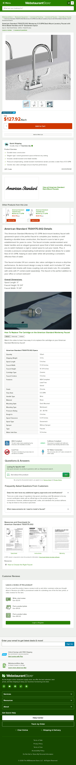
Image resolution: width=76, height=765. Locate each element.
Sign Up (70, 644)
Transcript (14, 336)
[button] (26, 104)
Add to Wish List (38, 134)
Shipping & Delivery (51, 730)
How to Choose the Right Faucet (27, 565)
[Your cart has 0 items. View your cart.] (70, 3)
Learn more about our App (17, 668)
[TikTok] (21, 686)
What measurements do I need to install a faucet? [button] (26, 509)
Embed (22, 336)
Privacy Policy (58, 480)
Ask (66, 475)
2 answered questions (20, 30)
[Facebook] (15, 686)
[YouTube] (9, 686)
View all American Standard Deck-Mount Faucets (53, 188)
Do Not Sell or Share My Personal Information (38, 754)
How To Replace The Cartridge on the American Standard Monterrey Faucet (37, 332)
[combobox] (38, 8)
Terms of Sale (38, 740)
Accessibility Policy (38, 751)
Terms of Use (47, 480)
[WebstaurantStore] (29, 675)
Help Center (38, 718)
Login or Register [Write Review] (38, 623)
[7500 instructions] (38, 540)
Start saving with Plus (15, 656)
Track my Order (38, 724)
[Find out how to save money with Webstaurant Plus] (4, 210)
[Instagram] (4, 686)
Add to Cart (11, 220)
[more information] (32, 146)
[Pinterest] (26, 686)
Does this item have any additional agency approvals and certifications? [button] (34, 493)
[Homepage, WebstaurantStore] (38, 3)
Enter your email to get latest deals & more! (22, 640)
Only (5, 116)
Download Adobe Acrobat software (49, 557)
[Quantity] (6, 126)
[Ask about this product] (38, 475)
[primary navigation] (6, 3)
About (7, 336)
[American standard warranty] (62, 540)
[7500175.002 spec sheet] (13, 540)
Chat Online (21, 730)
